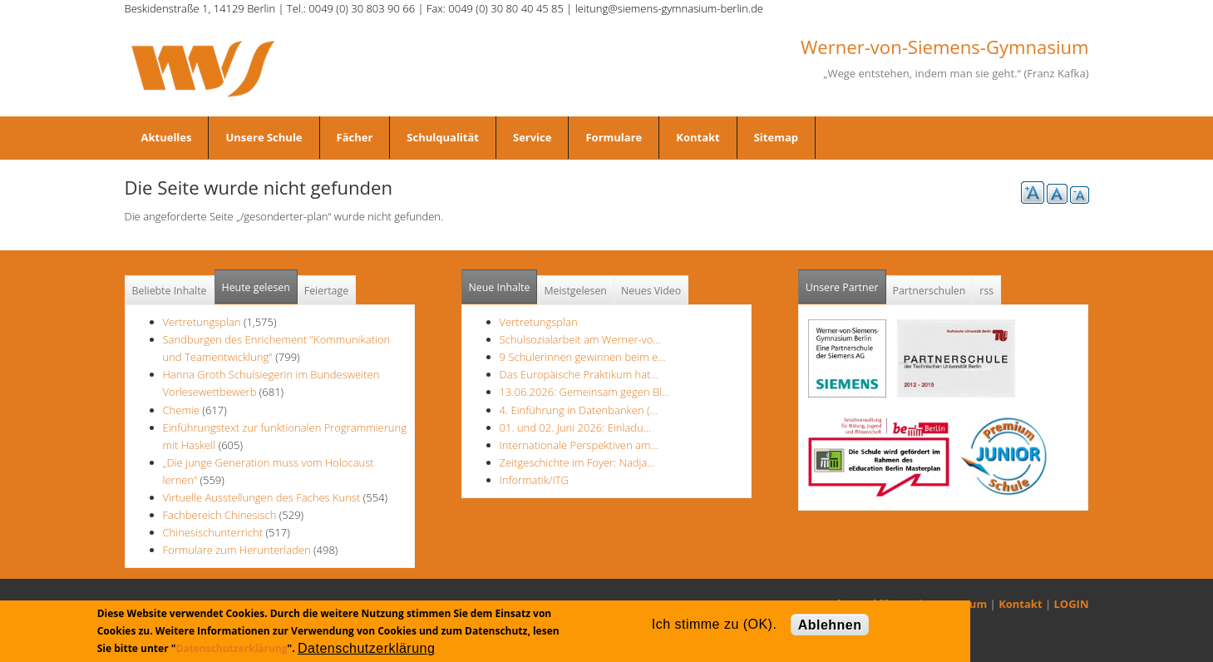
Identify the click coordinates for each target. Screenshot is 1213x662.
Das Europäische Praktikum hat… (579, 374)
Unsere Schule (263, 137)
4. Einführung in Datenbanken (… (579, 410)
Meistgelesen (575, 291)
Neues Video (651, 291)
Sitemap (776, 137)
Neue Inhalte (499, 287)
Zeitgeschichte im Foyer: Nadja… (577, 462)
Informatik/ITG (534, 479)
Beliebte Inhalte (169, 291)
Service (532, 137)
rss (986, 291)
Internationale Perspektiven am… (579, 444)
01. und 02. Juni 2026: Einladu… (575, 427)
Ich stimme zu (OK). (714, 624)
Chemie (181, 410)
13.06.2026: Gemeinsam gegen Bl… (585, 391)
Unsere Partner (846, 282)
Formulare (613, 137)
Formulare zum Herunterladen (237, 549)
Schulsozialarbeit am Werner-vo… (580, 339)
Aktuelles (166, 137)
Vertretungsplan (202, 321)
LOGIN (1071, 603)
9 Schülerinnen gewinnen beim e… (583, 356)
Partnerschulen (929, 291)
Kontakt (697, 137)
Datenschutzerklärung (231, 648)
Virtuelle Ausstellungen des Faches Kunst (262, 497)
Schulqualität (443, 137)
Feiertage (326, 291)
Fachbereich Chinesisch (220, 514)
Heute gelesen (256, 287)
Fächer (355, 137)
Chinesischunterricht (213, 532)
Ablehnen (830, 625)
